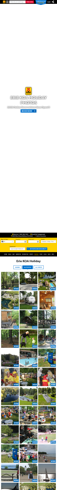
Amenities (18, 254)
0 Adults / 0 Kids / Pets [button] (48, 241)
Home (5, 254)
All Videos (38, 267)
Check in (18, 239)
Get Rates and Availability (37, 248)
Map (13, 254)
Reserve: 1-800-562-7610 (20, 234)
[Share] (53, 2)
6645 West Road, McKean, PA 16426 (22, 236)
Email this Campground (37, 234)
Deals (9, 254)
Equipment (13, 246)
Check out (31, 239)
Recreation (25, 254)
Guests (43, 239)
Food (41, 254)
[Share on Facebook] (16, 288)
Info (53, 254)
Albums (17, 267)
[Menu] (7, 1)
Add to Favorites (40, 236)
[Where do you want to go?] (17, 2)
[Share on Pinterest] (17, 288)
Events (31, 254)
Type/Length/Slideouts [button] (17, 248)
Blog (49, 254)
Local (45, 254)
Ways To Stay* (4, 239)
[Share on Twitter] (14, 288)
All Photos (27, 267)
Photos (36, 254)
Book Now (29, 111)
